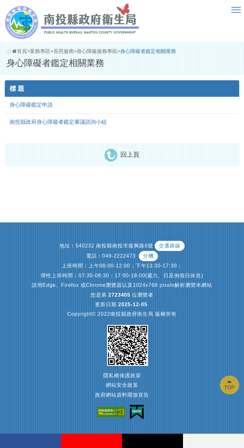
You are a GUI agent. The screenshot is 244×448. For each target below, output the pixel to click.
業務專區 (40, 51)
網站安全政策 (122, 385)
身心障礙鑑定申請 (31, 105)
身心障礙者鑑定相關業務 (148, 51)
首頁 (19, 51)
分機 (148, 256)
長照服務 (63, 51)
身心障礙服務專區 (97, 51)
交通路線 (169, 245)
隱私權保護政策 (122, 375)
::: (8, 51)
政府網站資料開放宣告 (122, 395)
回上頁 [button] (129, 154)
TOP (229, 387)
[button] (236, 10)
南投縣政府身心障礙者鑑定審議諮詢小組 (58, 122)
